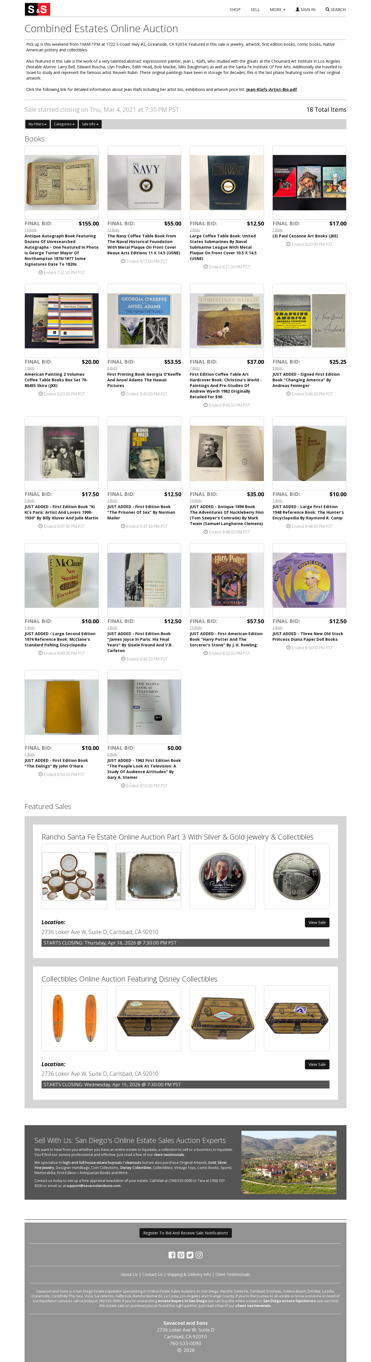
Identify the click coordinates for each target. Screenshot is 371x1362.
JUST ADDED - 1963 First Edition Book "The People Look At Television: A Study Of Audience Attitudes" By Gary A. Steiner (144, 769)
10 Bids (196, 500)
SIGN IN (305, 9)
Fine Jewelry (44, 1167)
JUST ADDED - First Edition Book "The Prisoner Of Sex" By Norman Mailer (141, 512)
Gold (212, 1162)
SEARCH (336, 9)
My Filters (38, 124)
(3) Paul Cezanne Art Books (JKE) (305, 236)
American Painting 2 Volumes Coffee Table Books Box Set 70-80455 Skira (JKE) (56, 379)
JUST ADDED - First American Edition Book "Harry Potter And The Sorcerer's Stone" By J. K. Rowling (226, 639)
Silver (222, 1162)
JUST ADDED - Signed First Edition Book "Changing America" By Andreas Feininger (306, 379)
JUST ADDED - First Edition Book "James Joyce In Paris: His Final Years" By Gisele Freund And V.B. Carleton (140, 642)
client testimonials (169, 1154)
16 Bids (31, 230)
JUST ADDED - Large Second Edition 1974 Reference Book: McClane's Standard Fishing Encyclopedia (60, 639)
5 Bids (277, 368)
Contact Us (152, 1274)
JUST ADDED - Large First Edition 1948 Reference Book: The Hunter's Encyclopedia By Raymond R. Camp (308, 512)
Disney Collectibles (135, 1167)
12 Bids (113, 230)
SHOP (235, 9)
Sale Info (90, 124)
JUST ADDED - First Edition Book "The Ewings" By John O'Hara (56, 763)
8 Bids (112, 368)
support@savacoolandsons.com (94, 1185)
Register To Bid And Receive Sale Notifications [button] (185, 1233)
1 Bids (277, 500)
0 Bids (112, 754)
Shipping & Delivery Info (189, 1274)
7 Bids (277, 230)
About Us (129, 1274)
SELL (255, 9)
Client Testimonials (232, 1274)
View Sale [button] (317, 922)
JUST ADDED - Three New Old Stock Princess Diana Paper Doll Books (307, 636)
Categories (64, 124)
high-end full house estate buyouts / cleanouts (102, 1162)
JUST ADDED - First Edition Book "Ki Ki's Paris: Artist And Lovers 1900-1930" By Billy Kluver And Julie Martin (61, 512)
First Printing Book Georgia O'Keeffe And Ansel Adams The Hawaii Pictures (144, 379)
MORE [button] (277, 9)
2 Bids (195, 230)
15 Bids (196, 627)
